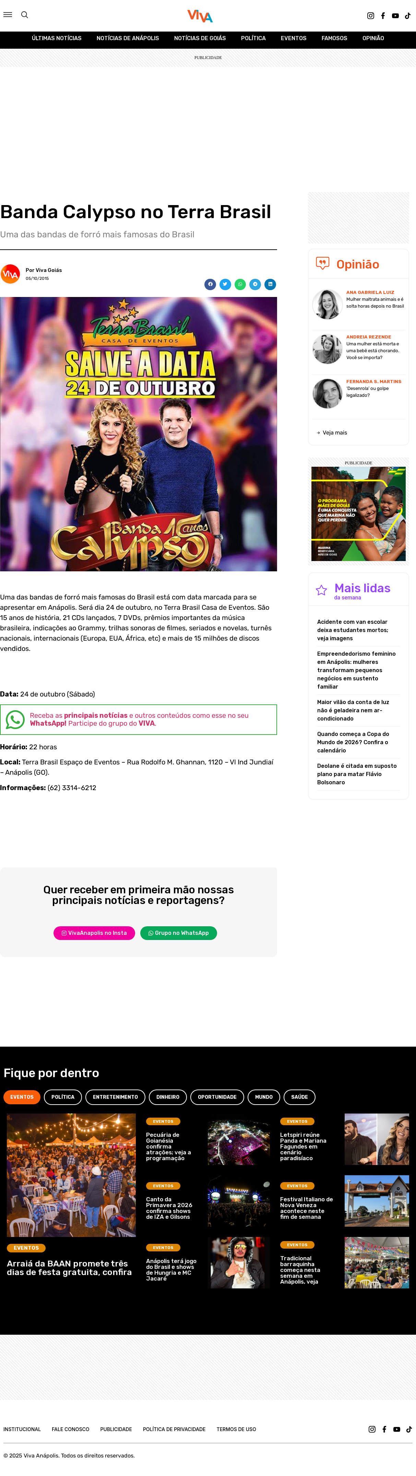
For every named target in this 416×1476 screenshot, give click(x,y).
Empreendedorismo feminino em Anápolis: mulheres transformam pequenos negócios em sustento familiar (356, 673)
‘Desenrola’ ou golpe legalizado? (367, 395)
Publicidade (116, 1433)
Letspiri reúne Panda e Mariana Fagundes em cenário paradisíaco (303, 1150)
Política (253, 41)
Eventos (294, 41)
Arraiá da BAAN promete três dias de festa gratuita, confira (69, 1271)
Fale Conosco (70, 1433)
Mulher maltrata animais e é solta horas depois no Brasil (375, 306)
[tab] (21, 1101)
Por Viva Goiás (44, 274)
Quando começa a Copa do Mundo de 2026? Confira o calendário (353, 745)
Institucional (22, 1433)
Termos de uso (236, 1433)
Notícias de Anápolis (128, 41)
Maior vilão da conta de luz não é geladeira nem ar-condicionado (353, 713)
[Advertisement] (208, 122)
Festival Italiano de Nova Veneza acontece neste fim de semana (306, 1212)
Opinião (373, 41)
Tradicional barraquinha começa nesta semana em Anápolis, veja (300, 1273)
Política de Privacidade (174, 1433)
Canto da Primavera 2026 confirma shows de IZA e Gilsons (169, 1212)
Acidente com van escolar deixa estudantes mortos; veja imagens (352, 633)
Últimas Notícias (57, 41)
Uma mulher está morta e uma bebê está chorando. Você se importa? (372, 354)
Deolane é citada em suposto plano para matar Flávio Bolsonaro (357, 777)
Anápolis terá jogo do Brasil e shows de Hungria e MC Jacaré (171, 1273)
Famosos (334, 41)
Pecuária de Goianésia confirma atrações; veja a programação (168, 1150)
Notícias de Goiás (200, 41)
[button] (210, 288)
